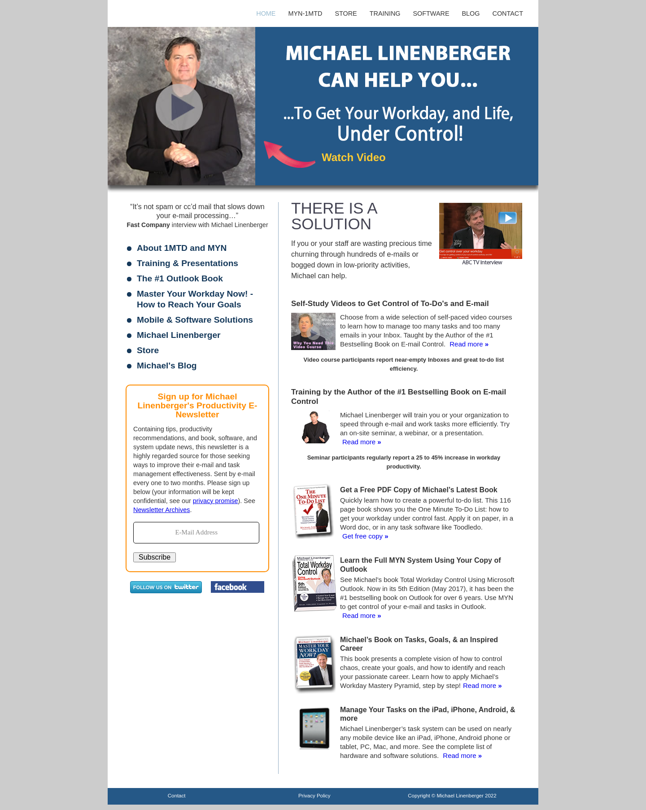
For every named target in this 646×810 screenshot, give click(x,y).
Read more (466, 344)
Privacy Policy (314, 795)
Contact (508, 13)
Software (431, 13)
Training (385, 13)
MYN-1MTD (305, 13)
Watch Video (354, 157)
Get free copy (362, 536)
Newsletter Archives (161, 509)
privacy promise (215, 500)
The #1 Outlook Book (180, 278)
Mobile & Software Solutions (195, 319)
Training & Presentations (187, 263)
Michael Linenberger (179, 335)
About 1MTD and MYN (182, 248)
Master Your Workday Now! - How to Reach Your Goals (195, 299)
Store (346, 13)
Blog (471, 13)
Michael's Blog (167, 365)
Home (265, 13)
